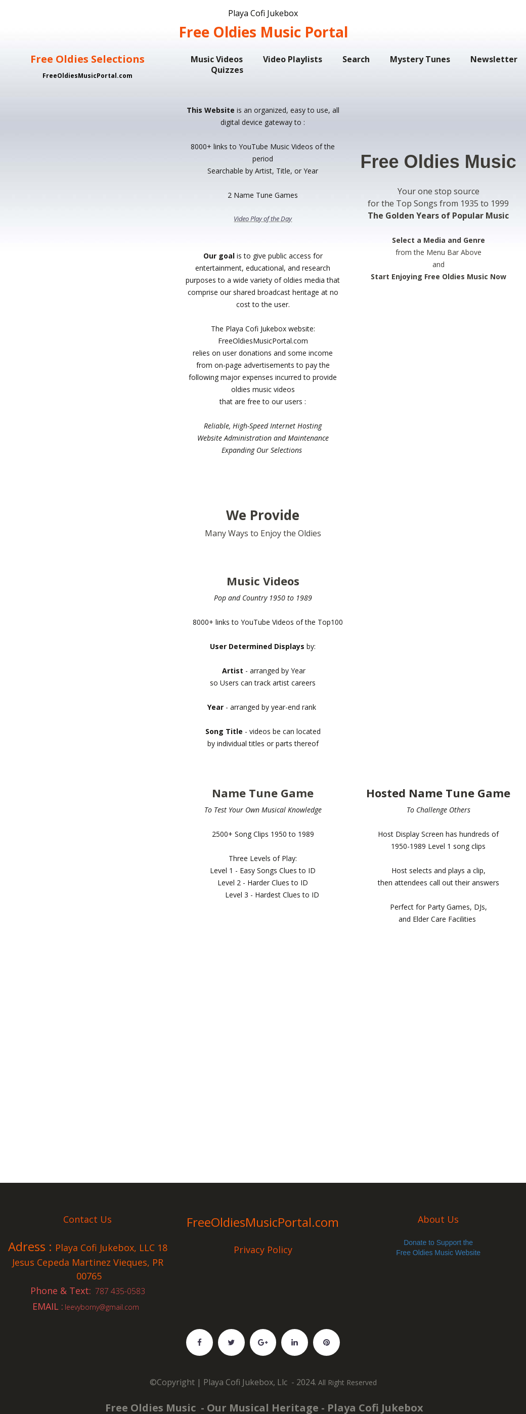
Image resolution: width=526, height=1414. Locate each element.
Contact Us (88, 1218)
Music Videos (217, 59)
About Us (438, 1218)
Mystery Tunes (420, 59)
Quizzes (227, 70)
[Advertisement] (87, 129)
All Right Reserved (347, 1385)
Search (356, 59)
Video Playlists (292, 59)
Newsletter (493, 59)
